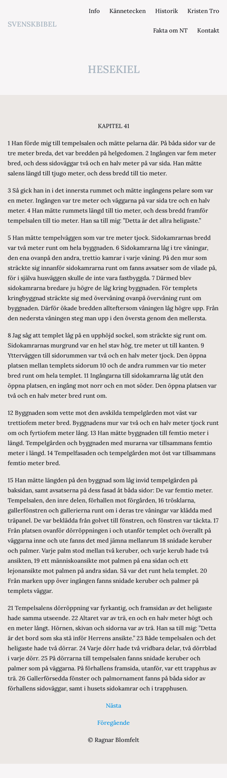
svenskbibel (32, 24)
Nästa (113, 705)
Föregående (113, 722)
